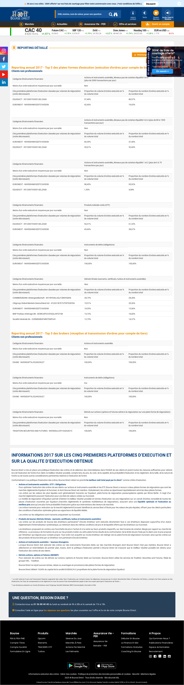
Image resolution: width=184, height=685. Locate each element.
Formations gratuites (131, 647)
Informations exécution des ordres (43, 674)
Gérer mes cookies (68, 674)
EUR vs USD (160, 30)
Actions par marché (75, 647)
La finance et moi (129, 642)
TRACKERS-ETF (45, 647)
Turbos (41, 651)
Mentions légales (148, 674)
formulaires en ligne (20, 651)
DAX (95, 30)
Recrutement (156, 651)
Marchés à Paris (73, 642)
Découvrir (151, 4)
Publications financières (161, 642)
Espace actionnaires (159, 647)
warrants (42, 642)
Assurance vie (100, 641)
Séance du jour (74, 638)
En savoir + (162, 71)
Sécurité (135, 674)
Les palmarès (72, 651)
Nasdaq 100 (140, 30)
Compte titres (17, 642)
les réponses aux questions (57, 610)
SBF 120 (76, 30)
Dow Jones (119, 30)
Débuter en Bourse (130, 638)
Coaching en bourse (131, 651)
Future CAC (58, 30)
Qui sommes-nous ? (159, 638)
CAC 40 (33, 30)
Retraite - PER (100, 645)
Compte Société (18, 647)
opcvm (41, 638)
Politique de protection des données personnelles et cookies (104, 674)
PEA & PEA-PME (17, 638)
